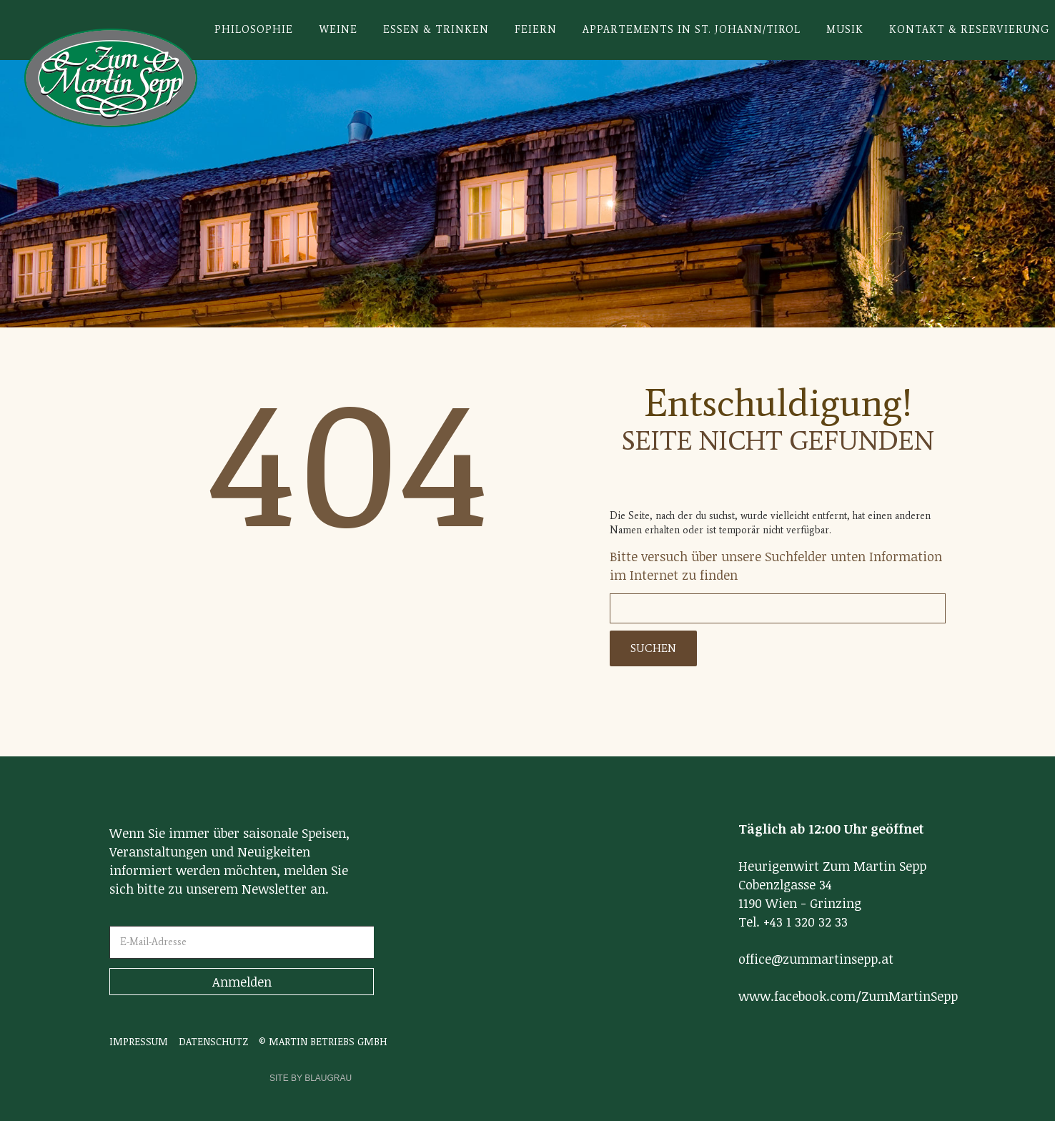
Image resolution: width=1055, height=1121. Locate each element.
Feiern (536, 30)
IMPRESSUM (138, 1041)
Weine (338, 30)
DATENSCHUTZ (213, 1041)
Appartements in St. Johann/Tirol (692, 30)
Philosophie (253, 30)
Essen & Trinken (436, 30)
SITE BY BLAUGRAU (310, 1078)
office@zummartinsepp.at (815, 958)
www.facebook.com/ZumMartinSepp (848, 995)
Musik (844, 30)
